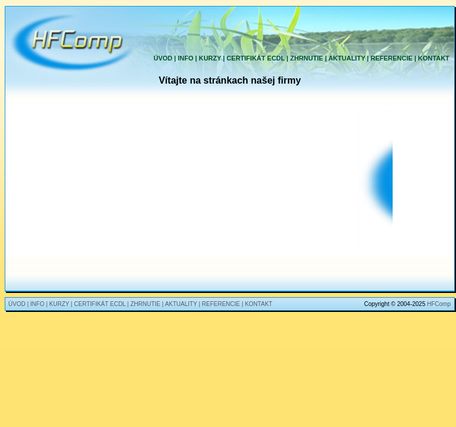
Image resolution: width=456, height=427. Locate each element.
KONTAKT (433, 58)
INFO (185, 58)
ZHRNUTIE (306, 58)
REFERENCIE (392, 58)
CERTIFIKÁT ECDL (256, 58)
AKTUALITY (346, 58)
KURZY (210, 58)
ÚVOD (162, 58)
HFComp (439, 304)
